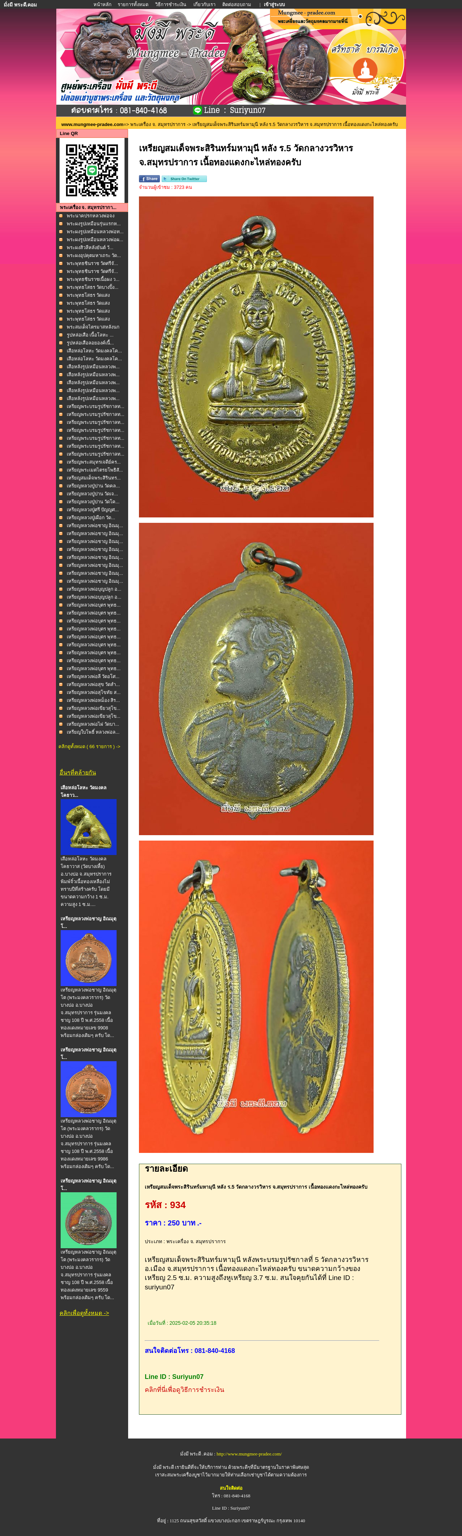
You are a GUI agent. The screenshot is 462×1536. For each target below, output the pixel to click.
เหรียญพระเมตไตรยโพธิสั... (95, 470)
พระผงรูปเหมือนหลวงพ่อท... (95, 231)
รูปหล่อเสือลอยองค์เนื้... (90, 343)
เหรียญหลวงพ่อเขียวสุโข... (94, 708)
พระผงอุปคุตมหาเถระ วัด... (94, 255)
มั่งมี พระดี (164, 1467)
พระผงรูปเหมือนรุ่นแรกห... (94, 223)
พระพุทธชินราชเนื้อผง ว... (93, 279)
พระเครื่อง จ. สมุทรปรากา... (88, 207)
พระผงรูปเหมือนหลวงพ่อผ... (95, 239)
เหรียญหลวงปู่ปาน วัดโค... (93, 501)
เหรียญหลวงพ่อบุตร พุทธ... (94, 605)
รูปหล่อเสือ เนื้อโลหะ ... (90, 335)
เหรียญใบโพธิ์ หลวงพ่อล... (93, 732)
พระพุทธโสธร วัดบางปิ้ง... (92, 287)
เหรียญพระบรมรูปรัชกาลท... (96, 406)
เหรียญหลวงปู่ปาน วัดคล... (93, 486)
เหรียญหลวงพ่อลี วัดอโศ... (93, 676)
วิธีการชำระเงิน (171, 4)
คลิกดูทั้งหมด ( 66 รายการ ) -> (89, 746)
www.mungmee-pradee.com (92, 124)
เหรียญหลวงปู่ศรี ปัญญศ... (93, 509)
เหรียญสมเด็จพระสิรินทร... (94, 478)
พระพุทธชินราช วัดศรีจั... (92, 263)
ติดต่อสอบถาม (237, 4)
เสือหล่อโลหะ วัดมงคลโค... (94, 350)
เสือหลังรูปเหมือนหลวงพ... (93, 366)
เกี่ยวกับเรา (204, 4)
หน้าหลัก (103, 4)
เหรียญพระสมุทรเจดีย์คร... (94, 462)
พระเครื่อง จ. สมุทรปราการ (158, 124)
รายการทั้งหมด (133, 4)
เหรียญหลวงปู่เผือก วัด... (91, 517)
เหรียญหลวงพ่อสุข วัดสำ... (93, 684)
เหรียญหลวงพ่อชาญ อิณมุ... (95, 525)
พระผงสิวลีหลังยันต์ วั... (90, 247)
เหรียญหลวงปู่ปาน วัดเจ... (92, 493)
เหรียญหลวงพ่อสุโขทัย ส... (94, 692)
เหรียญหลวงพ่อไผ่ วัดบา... (93, 724)
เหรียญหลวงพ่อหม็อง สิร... (93, 700)
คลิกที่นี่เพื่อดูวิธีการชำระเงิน (184, 1389)
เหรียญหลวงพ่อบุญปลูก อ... (94, 589)
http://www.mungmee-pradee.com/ (249, 1454)
